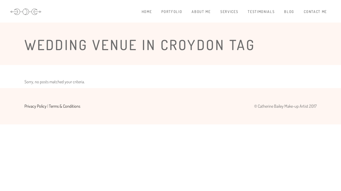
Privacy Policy (35, 106)
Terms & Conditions (64, 106)
